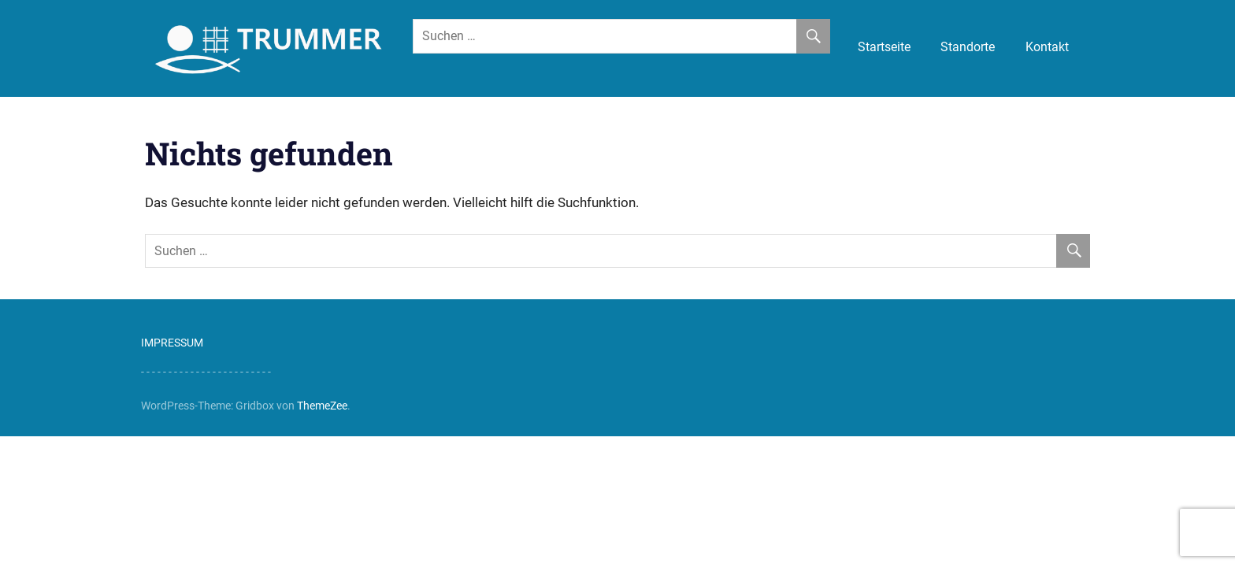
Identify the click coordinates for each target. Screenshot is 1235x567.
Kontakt (1047, 46)
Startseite (884, 46)
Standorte (967, 46)
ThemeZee (322, 405)
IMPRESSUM (172, 342)
